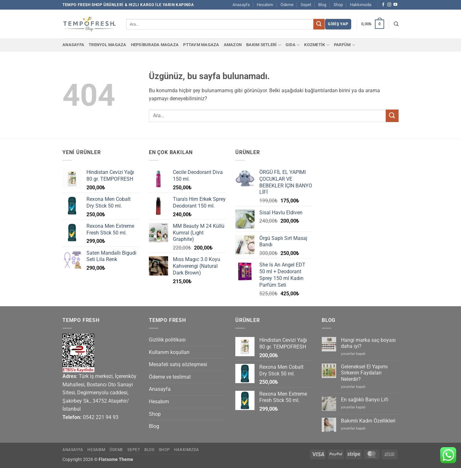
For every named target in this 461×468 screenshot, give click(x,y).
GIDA (293, 45)
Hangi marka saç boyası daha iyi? (368, 343)
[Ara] (396, 24)
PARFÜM (344, 45)
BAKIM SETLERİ (263, 45)
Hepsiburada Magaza (155, 44)
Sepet (306, 4)
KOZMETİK (316, 45)
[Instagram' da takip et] (389, 5)
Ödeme (287, 4)
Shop (338, 4)
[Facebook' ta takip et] (383, 5)
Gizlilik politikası (167, 340)
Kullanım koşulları (169, 352)
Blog (322, 4)
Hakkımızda (360, 4)
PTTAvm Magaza (201, 44)
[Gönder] (318, 24)
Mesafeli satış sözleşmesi (178, 364)
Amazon (233, 44)
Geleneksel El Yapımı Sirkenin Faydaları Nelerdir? (364, 373)
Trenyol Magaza (107, 44)
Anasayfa (241, 4)
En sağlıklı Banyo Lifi (364, 400)
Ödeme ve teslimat (170, 377)
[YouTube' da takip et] (395, 5)
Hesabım (265, 4)
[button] (338, 24)
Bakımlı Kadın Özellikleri (368, 421)
